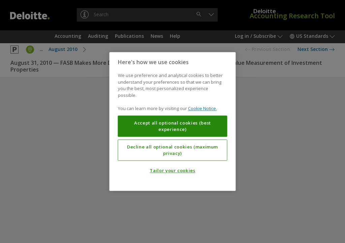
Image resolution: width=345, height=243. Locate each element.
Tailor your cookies (172, 171)
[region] (172, 121)
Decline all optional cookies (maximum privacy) (172, 150)
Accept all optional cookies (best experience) (172, 126)
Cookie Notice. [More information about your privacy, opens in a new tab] (202, 109)
